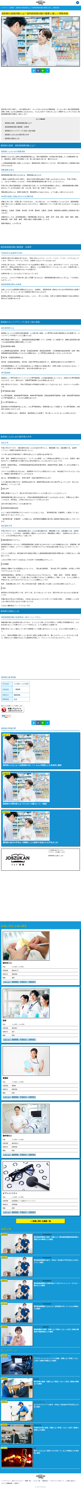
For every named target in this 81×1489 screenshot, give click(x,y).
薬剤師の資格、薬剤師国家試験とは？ (18, 123)
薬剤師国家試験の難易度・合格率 (17, 127)
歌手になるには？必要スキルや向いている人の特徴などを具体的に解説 (56, 1452)
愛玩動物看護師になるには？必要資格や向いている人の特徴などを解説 (56, 1307)
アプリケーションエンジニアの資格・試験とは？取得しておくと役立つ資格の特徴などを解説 (56, 1359)
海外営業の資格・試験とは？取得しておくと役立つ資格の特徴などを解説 (56, 1383)
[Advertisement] (40, 90)
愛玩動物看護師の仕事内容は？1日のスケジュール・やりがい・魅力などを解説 (57, 1284)
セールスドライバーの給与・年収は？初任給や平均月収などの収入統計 (56, 1406)
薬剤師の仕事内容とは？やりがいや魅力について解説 (25, 804)
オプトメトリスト (10, 1193)
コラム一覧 (36, 1481)
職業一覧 (28, 1481)
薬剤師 (12, 8)
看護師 (5, 1078)
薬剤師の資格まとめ (12, 138)
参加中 (17, 1483)
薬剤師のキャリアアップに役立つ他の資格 (20, 131)
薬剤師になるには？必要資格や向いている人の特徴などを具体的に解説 (32, 765)
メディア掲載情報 (6, 1483)
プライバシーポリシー (57, 1481)
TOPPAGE (4, 8)
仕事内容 (31, 982)
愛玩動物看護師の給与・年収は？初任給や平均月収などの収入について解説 (56, 1261)
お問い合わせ (70, 1481)
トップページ (5, 1481)
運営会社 (45, 1481)
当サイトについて (17, 1481)
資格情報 (15, 982)
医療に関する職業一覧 (42, 1221)
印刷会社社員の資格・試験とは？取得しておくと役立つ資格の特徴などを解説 (56, 1429)
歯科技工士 (7, 963)
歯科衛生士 (7, 1135)
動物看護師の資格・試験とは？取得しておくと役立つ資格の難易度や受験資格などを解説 (56, 1330)
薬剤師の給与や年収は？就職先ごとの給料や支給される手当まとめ (30, 842)
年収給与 (23, 982)
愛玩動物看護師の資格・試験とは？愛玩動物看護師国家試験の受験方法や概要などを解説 (56, 1238)
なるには (6, 982)
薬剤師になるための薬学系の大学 (17, 135)
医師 (4, 1020)
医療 (15, 699)
